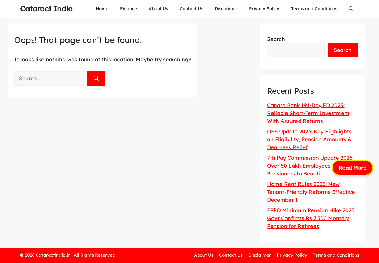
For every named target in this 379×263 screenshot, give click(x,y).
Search (276, 39)
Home (102, 8)
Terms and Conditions (314, 8)
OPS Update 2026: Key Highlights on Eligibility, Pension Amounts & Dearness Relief (309, 139)
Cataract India (46, 8)
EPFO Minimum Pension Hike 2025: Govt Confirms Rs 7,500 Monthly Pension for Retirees (311, 218)
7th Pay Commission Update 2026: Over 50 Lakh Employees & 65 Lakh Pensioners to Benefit (312, 165)
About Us (158, 8)
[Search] (96, 78)
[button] (351, 9)
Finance (128, 8)
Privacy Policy (264, 8)
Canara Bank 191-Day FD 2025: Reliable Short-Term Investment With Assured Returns (308, 113)
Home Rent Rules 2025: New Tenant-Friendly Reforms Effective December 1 (311, 192)
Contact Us (191, 8)
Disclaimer (226, 8)
